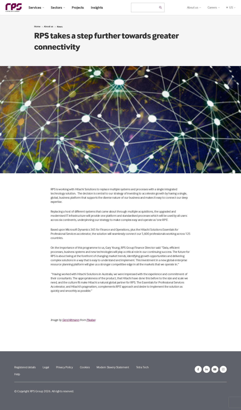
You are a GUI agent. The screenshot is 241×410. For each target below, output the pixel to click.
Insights (97, 7)
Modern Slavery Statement (113, 367)
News (60, 26)
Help (17, 374)
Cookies (85, 367)
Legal (46, 367)
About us (48, 26)
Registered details (25, 367)
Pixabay (90, 320)
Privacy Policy (64, 367)
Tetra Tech (142, 367)
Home (37, 26)
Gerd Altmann (70, 320)
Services (36, 7)
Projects (78, 7)
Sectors (58, 7)
